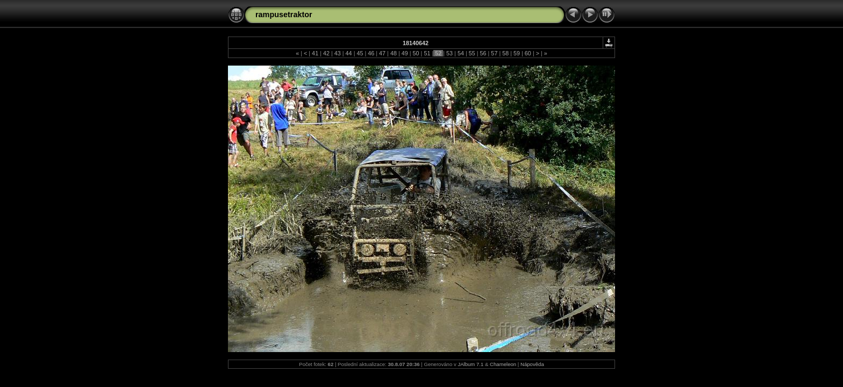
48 (393, 53)
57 (494, 53)
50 (416, 53)
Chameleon (503, 364)
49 (405, 53)
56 (483, 53)
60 (528, 53)
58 (505, 53)
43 (337, 53)
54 (461, 53)
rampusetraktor (283, 14)
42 (326, 53)
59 (516, 53)
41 (315, 53)
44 (349, 53)
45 (360, 53)
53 (449, 53)
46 (371, 53)
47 (382, 53)
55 (472, 53)
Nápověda (532, 364)
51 (427, 53)
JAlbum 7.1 (470, 364)
